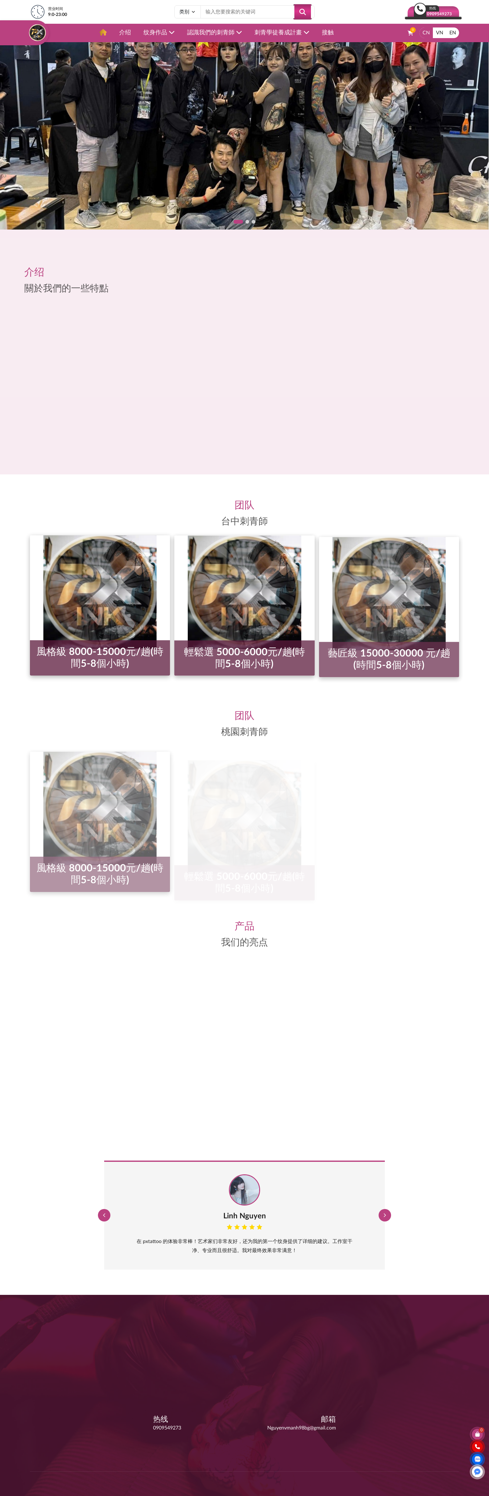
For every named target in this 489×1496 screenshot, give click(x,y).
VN (439, 32)
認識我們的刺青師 (214, 32)
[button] (238, 222)
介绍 (125, 33)
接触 (328, 33)
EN (452, 32)
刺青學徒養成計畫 (281, 32)
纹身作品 (159, 32)
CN (426, 32)
